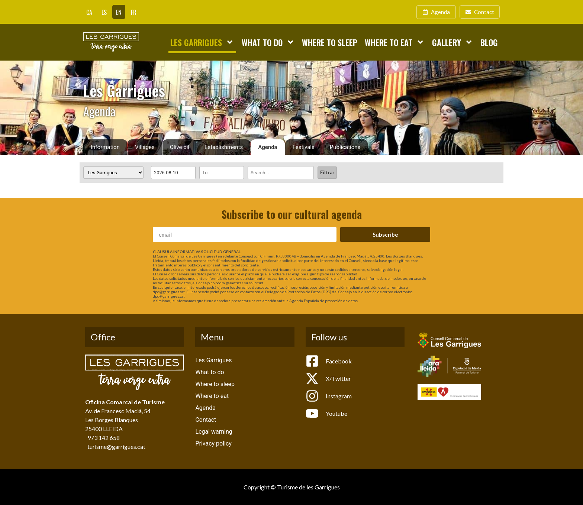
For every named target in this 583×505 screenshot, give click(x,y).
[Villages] (113, 172)
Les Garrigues (202, 42)
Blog (489, 42)
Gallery (452, 42)
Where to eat (394, 42)
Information (105, 147)
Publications (345, 147)
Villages (145, 147)
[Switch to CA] (89, 12)
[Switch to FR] (133, 12)
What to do (268, 42)
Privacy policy (213, 443)
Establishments (223, 147)
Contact (205, 419)
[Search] (281, 172)
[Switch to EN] (118, 12)
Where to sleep (329, 42)
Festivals (304, 147)
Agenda (267, 147)
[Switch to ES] (104, 12)
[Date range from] (173, 172)
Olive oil (179, 147)
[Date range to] (221, 172)
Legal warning (213, 431)
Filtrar (327, 172)
